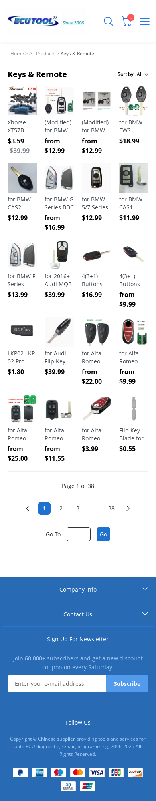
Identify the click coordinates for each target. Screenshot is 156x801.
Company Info (78, 589)
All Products (42, 53)
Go (103, 534)
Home (17, 53)
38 (111, 508)
